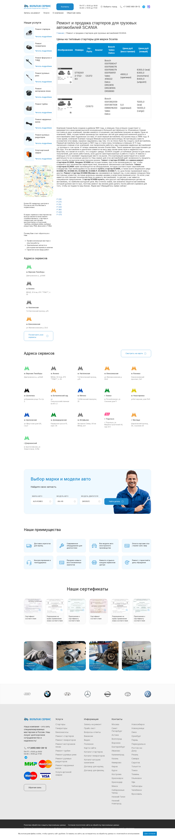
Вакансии (88, 736)
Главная (60, 33)
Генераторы (61, 728)
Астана (115, 735)
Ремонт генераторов (65, 740)
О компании (58, 13)
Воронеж (116, 743)
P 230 (59, 199)
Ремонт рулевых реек (65, 754)
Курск (114, 770)
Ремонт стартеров (64, 736)
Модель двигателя (89, 496)
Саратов (135, 762)
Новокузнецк (137, 728)
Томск (134, 770)
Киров (115, 766)
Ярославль (136, 794)
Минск (115, 786)
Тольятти (136, 766)
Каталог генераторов (94, 756)
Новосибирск (138, 724)
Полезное (88, 744)
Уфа (133, 782)
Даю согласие (149, 834)
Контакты (65, 7)
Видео (87, 740)
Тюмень (135, 774)
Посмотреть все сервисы (38, 336)
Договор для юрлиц (93, 766)
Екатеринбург (118, 747)
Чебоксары (136, 786)
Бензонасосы (61, 732)
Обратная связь (74, 13)
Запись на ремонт (32, 13)
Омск (134, 732)
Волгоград (117, 739)
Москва (115, 724)
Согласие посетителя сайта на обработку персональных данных (93, 825)
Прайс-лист (89, 728)
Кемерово (116, 762)
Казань (115, 758)
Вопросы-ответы (92, 732)
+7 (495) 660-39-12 (130, 6)
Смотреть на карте (136, 353)
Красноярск (117, 778)
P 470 (59, 214)
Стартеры (60, 724)
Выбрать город (108, 6)
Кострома (116, 774)
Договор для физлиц (94, 770)
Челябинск (136, 790)
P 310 (59, 204)
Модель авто (62, 496)
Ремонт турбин (62, 751)
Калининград (118, 754)
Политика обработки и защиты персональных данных (45, 825)
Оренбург (136, 736)
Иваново (116, 751)
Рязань (134, 754)
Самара (135, 758)
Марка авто (37, 496)
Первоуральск (138, 744)
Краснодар (117, 782)
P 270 (59, 202)
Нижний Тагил (118, 797)
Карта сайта (90, 748)
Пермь (134, 740)
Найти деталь (116, 501)
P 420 (59, 212)
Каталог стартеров (93, 752)
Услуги (46, 13)
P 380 (59, 209)
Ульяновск (136, 778)
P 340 (59, 207)
